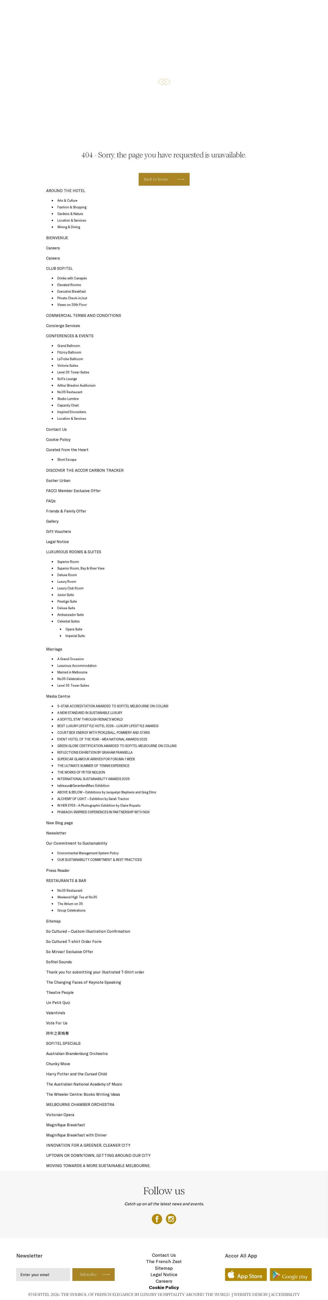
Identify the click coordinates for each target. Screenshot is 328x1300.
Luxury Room (66, 581)
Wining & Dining (68, 227)
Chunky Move (58, 1063)
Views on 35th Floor (72, 305)
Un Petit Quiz (58, 1002)
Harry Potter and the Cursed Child (76, 1074)
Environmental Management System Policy (88, 853)
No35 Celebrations (71, 679)
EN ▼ (308, 9)
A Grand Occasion (70, 659)
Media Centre (58, 696)
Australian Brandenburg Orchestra (77, 1053)
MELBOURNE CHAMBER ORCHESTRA (80, 1104)
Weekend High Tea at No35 (77, 897)
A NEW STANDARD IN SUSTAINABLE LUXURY (89, 713)
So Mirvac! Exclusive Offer (69, 951)
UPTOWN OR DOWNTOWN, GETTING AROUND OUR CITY (98, 1155)
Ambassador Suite (70, 615)
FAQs (51, 500)
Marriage (54, 649)
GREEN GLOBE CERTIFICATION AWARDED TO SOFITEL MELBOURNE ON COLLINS (116, 746)
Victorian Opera (60, 1114)
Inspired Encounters (71, 412)
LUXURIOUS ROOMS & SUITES (66, 9)
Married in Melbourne (72, 672)
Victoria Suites (67, 365)
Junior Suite (65, 595)
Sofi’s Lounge (67, 379)
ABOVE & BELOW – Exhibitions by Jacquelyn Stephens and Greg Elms (106, 792)
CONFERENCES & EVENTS (203, 9)
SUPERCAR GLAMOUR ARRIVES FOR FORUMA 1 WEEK (96, 759)
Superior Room (68, 562)
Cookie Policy (58, 439)
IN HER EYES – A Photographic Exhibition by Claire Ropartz (99, 805)
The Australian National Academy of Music (84, 1084)
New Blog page (59, 822)
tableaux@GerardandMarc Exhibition (83, 785)
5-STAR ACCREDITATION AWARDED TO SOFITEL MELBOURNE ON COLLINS (112, 706)
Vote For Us (57, 1023)
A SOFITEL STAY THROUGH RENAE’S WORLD (90, 719)
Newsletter (56, 833)
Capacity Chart (68, 405)
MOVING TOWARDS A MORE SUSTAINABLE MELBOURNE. (98, 1165)
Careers (53, 248)
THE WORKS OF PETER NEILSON (81, 772)
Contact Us (56, 429)
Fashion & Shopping (71, 207)
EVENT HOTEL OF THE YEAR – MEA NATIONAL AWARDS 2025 (102, 739)
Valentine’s (55, 1012)
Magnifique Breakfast (65, 1124)
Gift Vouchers (58, 531)
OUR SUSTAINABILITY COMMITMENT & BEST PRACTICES (99, 860)
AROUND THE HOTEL (280, 9)
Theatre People (60, 992)
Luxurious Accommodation (77, 665)
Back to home (156, 179)
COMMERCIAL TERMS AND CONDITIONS (83, 315)
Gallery (52, 521)
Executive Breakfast (71, 291)
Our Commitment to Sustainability (76, 843)
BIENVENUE (57, 237)
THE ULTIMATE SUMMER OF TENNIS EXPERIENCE (93, 766)
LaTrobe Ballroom (70, 359)
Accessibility (285, 1294)
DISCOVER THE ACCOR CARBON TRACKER (85, 470)
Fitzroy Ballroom (69, 352)
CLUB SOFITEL (244, 9)
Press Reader (58, 870)
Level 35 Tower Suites (73, 372)
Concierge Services (63, 325)
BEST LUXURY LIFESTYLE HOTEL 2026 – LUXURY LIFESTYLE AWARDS (107, 726)
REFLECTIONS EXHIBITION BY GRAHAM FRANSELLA (95, 752)
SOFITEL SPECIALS (114, 9)
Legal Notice (57, 541)
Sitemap (53, 921)
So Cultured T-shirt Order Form (73, 941)
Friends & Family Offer (66, 511)
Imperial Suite (75, 636)
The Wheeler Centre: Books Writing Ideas (83, 1094)
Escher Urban (58, 480)
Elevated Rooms (69, 285)
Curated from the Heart (67, 449)
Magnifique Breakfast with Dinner (76, 1135)
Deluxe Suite (66, 608)
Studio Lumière (68, 399)
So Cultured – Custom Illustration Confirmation (88, 931)
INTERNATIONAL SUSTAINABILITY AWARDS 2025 (93, 779)
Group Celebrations (71, 910)
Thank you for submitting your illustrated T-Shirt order (95, 972)
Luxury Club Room (70, 588)
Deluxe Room (67, 575)
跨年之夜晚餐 (57, 1033)
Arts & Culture (67, 200)
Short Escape (66, 459)
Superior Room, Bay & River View (80, 568)
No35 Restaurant (69, 392)
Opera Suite (73, 629)
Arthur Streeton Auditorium (76, 385)
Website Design (251, 1294)
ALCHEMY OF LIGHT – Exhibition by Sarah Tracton (93, 799)
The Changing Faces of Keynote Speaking (83, 982)
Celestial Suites (68, 621)
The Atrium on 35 (70, 904)
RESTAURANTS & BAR (155, 9)
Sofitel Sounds (59, 961)
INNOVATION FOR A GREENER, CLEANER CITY (88, 1145)
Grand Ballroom (68, 346)
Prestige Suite (67, 601)
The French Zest (164, 1261)
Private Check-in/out (72, 298)
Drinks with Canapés (72, 278)
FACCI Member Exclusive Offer (73, 490)
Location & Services (71, 220)
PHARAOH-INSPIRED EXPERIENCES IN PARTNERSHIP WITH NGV (103, 812)
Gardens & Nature (70, 214)
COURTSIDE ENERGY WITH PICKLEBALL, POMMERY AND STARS (103, 732)
